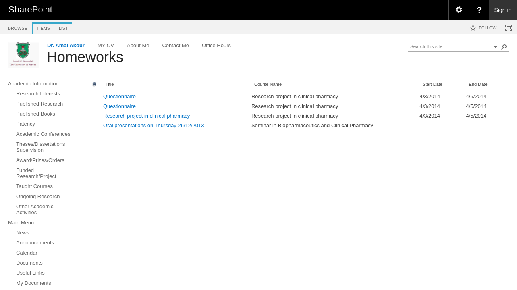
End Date (478, 84)
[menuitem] (458, 10)
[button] (504, 46)
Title (110, 84)
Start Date (432, 84)
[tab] (17, 26)
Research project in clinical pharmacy (146, 116)
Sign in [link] (503, 10)
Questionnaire (119, 96)
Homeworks (85, 57)
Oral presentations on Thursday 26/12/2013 (153, 125)
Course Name (268, 84)
